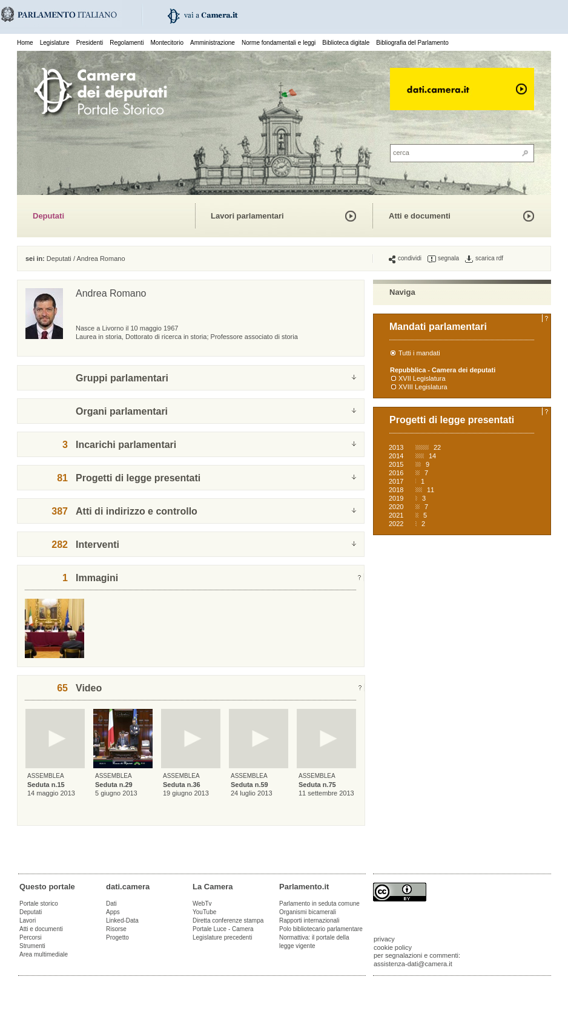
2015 (396, 464)
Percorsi (30, 937)
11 (430, 489)
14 (432, 455)
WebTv (202, 903)
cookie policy (393, 947)
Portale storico (38, 903)
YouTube (204, 912)
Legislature (55, 42)
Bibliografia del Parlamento (412, 42)
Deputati (48, 215)
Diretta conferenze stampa (228, 920)
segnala (443, 258)
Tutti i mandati (419, 353)
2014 (396, 455)
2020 (396, 506)
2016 (396, 472)
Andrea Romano (100, 258)
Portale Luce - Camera (223, 929)
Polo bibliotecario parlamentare (321, 929)
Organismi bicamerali (307, 912)
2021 (396, 515)
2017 (396, 481)
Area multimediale (43, 954)
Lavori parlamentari (247, 215)
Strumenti (32, 946)
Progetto (117, 937)
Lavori (27, 920)
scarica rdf (484, 258)
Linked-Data (122, 920)
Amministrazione (212, 42)
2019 (396, 498)
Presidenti (89, 42)
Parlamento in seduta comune (319, 903)
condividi (405, 258)
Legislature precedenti (222, 937)
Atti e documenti (420, 215)
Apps (113, 912)
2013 (396, 447)
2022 (396, 523)
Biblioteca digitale (345, 42)
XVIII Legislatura (422, 387)
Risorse (116, 929)
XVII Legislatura (422, 378)
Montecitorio (166, 42)
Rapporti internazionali (309, 920)
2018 (396, 489)
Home (25, 42)
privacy (384, 939)
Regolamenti (127, 42)
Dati (111, 903)
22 (437, 447)
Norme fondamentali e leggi (278, 42)
